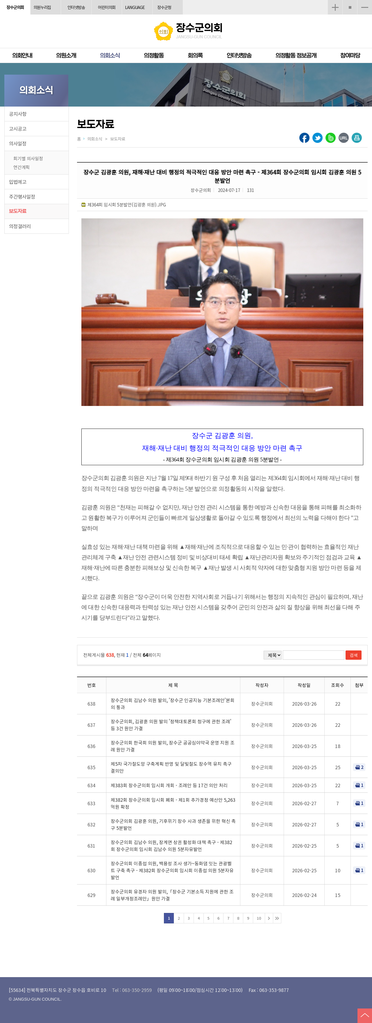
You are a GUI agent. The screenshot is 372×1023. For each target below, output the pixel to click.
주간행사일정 (22, 196)
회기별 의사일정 (28, 158)
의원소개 (66, 55)
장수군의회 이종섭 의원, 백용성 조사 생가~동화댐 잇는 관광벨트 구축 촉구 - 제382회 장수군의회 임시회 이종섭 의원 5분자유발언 (172, 870)
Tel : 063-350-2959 (132, 989)
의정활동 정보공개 (296, 55)
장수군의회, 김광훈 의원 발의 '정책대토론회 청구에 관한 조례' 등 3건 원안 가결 (171, 725)
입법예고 (17, 181)
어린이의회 (106, 7)
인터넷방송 (76, 7)
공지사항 (17, 113)
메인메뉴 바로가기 (186, 0)
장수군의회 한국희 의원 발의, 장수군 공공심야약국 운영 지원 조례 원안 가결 (173, 746)
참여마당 (350, 55)
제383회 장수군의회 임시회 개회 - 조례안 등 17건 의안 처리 (169, 785)
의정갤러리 (20, 226)
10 (259, 918)
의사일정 (17, 143)
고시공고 (17, 128)
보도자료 (17, 211)
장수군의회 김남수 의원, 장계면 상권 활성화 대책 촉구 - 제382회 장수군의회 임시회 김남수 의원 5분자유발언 (171, 846)
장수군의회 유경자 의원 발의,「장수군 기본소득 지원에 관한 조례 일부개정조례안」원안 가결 (172, 895)
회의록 (195, 55)
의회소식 (110, 55)
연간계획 (21, 167)
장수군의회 (15, 7)
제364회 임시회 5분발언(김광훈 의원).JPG (126, 204)
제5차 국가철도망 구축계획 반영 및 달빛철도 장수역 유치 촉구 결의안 (171, 767)
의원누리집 (42, 7)
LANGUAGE (135, 7)
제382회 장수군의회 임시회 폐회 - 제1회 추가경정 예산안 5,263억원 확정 (173, 803)
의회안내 (22, 55)
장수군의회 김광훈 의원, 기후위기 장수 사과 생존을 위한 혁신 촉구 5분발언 (173, 824)
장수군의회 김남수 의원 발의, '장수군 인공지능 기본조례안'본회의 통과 (173, 704)
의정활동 (154, 55)
